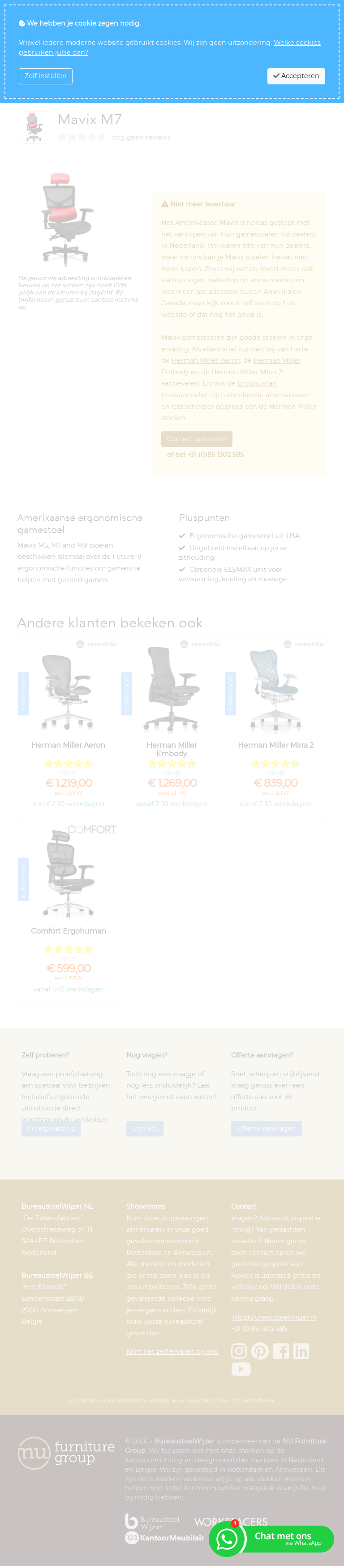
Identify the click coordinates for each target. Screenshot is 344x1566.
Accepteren (296, 76)
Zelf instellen (46, 76)
